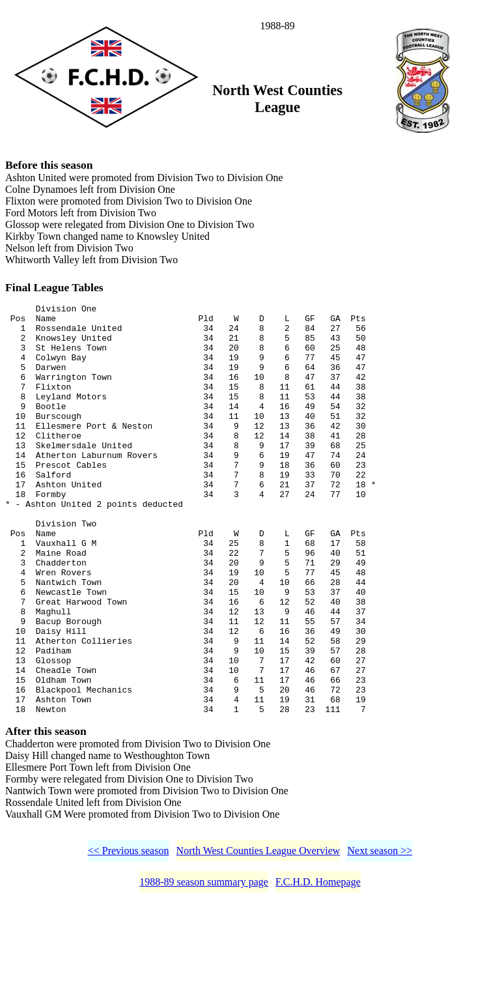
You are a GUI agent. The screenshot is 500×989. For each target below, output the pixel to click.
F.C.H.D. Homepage (318, 967)
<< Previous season (128, 936)
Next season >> (379, 936)
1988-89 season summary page (203, 967)
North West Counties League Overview (258, 936)
